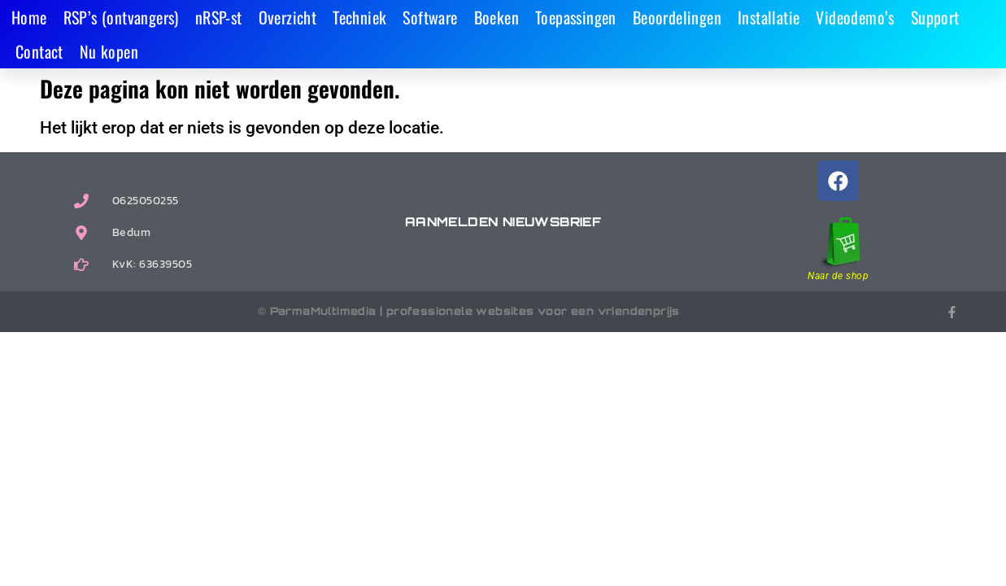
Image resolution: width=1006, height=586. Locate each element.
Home (29, 17)
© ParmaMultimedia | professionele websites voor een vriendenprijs (469, 310)
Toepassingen (575, 17)
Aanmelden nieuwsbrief (503, 222)
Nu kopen (109, 51)
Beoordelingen (677, 17)
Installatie (768, 17)
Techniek (359, 17)
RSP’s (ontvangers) (121, 17)
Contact (39, 51)
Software (430, 17)
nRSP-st (218, 17)
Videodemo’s (855, 17)
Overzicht (288, 17)
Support (935, 17)
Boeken (496, 17)
